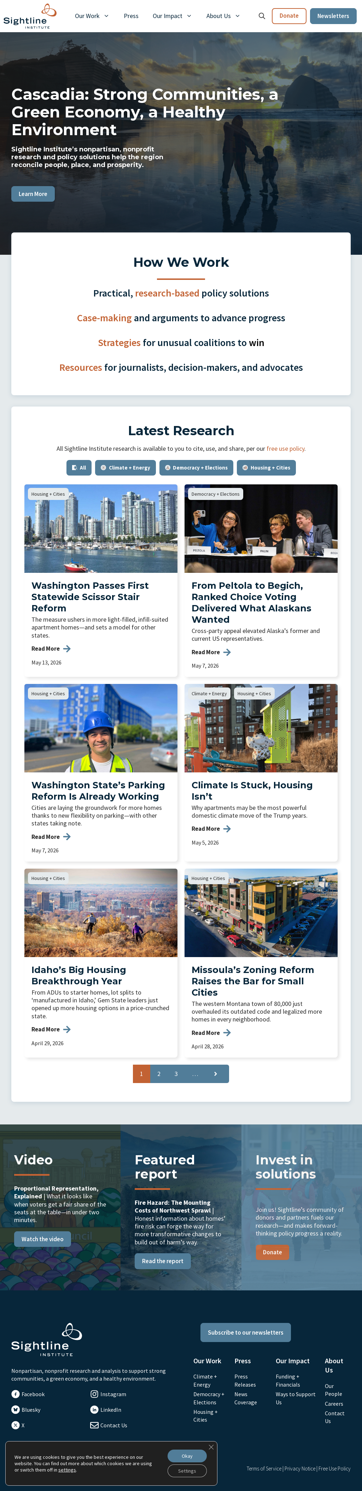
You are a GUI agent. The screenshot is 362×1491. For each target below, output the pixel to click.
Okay (187, 1456)
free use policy (285, 448)
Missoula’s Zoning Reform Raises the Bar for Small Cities (253, 981)
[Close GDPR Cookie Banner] (211, 1447)
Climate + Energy (209, 693)
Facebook (33, 1394)
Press (131, 16)
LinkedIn (110, 1409)
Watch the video (43, 1239)
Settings (187, 1471)
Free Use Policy (335, 1468)
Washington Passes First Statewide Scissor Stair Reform (90, 597)
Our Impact (176, 16)
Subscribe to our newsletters (246, 1332)
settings (67, 1470)
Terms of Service (264, 1468)
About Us (227, 16)
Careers (334, 1403)
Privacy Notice (300, 1468)
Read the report (162, 1261)
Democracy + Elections (216, 494)
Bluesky (31, 1409)
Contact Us (113, 1425)
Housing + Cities (48, 494)
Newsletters (333, 16)
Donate (289, 15)
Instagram (113, 1394)
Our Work (96, 16)
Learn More (33, 194)
